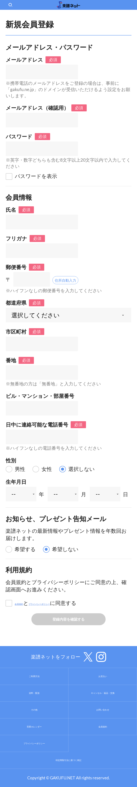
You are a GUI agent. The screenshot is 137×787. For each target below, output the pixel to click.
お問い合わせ (103, 710)
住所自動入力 (72, 279)
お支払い (102, 676)
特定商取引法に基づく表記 (68, 760)
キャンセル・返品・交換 (103, 693)
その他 (34, 710)
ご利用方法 (34, 676)
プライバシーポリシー (67, 603)
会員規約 (25, 603)
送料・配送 (34, 693)
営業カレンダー (34, 727)
